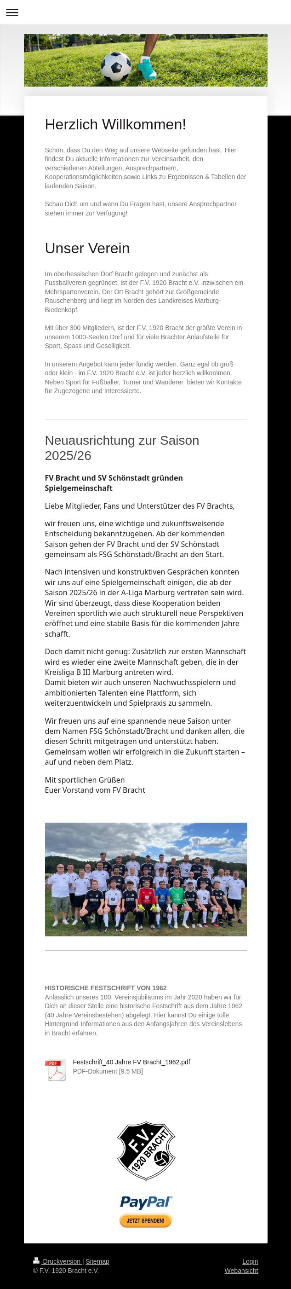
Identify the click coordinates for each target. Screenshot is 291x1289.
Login (250, 1261)
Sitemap (97, 1261)
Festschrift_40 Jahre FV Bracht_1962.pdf (131, 1062)
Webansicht (241, 1270)
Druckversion (57, 1261)
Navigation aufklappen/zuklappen (145, 12)
